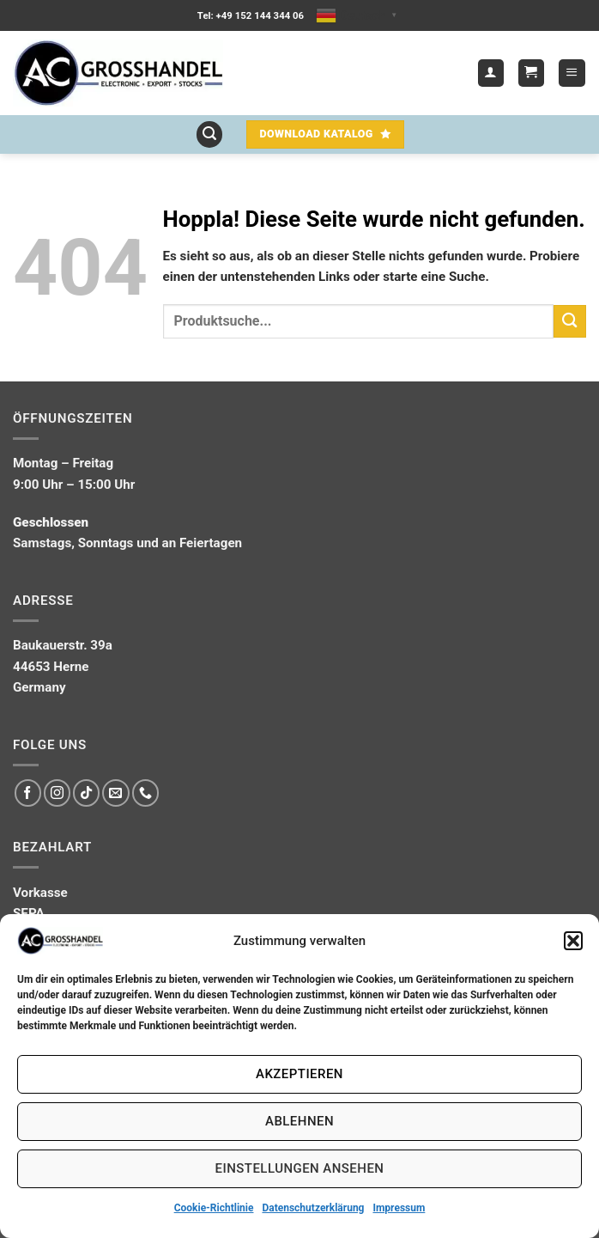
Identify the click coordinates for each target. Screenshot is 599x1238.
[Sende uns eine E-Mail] (115, 792)
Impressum (398, 1208)
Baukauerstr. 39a (62, 645)
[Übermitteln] (570, 321)
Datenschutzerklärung (313, 1208)
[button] (573, 940)
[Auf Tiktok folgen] (86, 792)
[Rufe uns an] (145, 792)
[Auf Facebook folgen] (28, 792)
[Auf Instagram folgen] (57, 792)
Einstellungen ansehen (299, 1168)
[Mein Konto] (491, 72)
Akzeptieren (299, 1074)
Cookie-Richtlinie (214, 1208)
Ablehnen (299, 1121)
